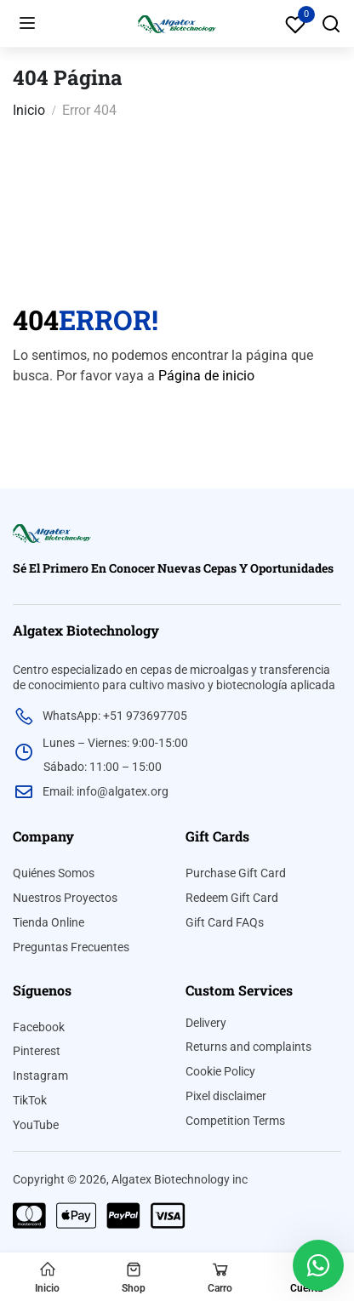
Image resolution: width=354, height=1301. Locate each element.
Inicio (29, 110)
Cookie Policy (220, 1071)
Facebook (39, 1027)
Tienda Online (48, 922)
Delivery (206, 1023)
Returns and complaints (248, 1046)
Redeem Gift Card (232, 897)
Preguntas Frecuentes (71, 947)
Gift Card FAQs (225, 922)
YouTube (36, 1125)
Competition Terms (235, 1120)
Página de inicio (206, 376)
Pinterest (36, 1051)
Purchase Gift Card (236, 873)
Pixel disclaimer (226, 1096)
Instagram (40, 1075)
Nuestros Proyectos (65, 897)
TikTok (30, 1100)
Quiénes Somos (53, 873)
